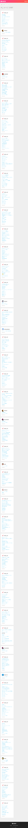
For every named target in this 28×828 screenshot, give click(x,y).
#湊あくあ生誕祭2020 (5, 314)
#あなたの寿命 (4, 776)
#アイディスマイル (5, 255)
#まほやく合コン (5, 344)
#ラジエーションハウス (6, 725)
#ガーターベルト (5, 694)
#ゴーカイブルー (5, 752)
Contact (16, 825)
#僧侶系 (3, 545)
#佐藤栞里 (3, 412)
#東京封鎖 (3, 509)
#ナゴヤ (3, 576)
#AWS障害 (4, 477)
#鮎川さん (3, 21)
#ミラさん (3, 18)
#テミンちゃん (4, 810)
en (12, 827)
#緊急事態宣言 (4, 143)
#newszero (4, 317)
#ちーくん (3, 220)
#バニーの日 (4, 166)
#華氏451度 (4, 221)
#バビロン (3, 585)
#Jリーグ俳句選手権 (5, 638)
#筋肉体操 (3, 792)
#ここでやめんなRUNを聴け (7, 395)
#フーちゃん (4, 529)
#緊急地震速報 (4, 85)
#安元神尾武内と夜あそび (6, 794)
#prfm (3, 732)
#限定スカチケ (4, 617)
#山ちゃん (3, 666)
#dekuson (5, 489)
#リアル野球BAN (5, 561)
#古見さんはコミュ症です (6, 124)
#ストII (3, 365)
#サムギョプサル (5, 619)
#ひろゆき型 (4, 50)
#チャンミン (4, 46)
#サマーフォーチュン (5, 148)
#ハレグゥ (3, 200)
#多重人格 (3, 600)
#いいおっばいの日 (5, 107)
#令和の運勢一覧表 (5, 812)
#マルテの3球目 (4, 183)
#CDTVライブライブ (5, 42)
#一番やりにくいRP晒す (6, 180)
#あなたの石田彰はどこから (7, 575)
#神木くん (3, 581)
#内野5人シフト (4, 162)
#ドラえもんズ (4, 595)
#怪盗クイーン (4, 186)
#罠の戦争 (3, 14)
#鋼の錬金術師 (4, 506)
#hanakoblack (6, 419)
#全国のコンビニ (5, 686)
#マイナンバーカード (5, 478)
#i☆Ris (3, 727)
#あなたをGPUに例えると (6, 519)
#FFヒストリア (4, 537)
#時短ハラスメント (5, 601)
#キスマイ (3, 167)
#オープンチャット (5, 639)
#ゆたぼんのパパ (5, 237)
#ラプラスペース (5, 61)
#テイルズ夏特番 (5, 199)
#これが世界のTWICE (5, 688)
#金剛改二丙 (4, 811)
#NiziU (3, 347)
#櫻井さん (3, 295)
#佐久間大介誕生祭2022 (6, 40)
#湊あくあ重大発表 (5, 104)
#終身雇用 (3, 772)
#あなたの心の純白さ (5, 769)
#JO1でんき (4, 201)
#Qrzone (3, 250)
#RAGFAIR (4, 814)
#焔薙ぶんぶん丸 (5, 663)
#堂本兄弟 (3, 286)
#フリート (3, 161)
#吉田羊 (9, 32)
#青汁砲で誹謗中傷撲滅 (6, 375)
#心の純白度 (4, 770)
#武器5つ (3, 218)
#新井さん (3, 621)
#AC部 (3, 635)
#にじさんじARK (5, 502)
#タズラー (3, 222)
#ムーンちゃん (4, 458)
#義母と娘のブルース (5, 559)
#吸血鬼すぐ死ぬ (5, 62)
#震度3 (3, 704)
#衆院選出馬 (4, 240)
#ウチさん (3, 66)
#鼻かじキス (4, 526)
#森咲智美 (3, 421)
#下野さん (3, 398)
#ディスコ (3, 724)
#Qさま (3, 481)
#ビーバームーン (5, 320)
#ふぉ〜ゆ (3, 789)
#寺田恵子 (3, 75)
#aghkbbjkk (6, 74)
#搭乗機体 (3, 90)
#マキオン (3, 510)
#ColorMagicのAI (5, 23)
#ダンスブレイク (5, 276)
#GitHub (3, 64)
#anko (5, 758)
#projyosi (5, 301)
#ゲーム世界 (4, 219)
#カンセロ (3, 17)
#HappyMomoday (5, 89)
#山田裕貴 (3, 744)
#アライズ (3, 202)
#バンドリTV (4, 565)
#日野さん (3, 366)
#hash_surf (6, 12)
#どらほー (3, 695)
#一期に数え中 (4, 142)
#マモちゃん (4, 745)
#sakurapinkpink (7, 329)
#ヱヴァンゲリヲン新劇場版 (7, 482)
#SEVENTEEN (4, 451)
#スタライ (3, 343)
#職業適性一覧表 (5, 541)
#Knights (3, 252)
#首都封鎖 (3, 508)
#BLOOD (3, 586)
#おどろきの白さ (5, 774)
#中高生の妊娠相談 (5, 455)
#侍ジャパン (4, 158)
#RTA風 (3, 620)
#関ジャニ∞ (4, 303)
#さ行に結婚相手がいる (6, 473)
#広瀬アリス (4, 711)
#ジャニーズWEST (5, 231)
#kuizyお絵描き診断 (5, 433)
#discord (3, 723)
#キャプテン (4, 705)
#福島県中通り (4, 92)
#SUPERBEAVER (5, 436)
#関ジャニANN (4, 84)
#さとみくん (4, 385)
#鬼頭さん (3, 383)
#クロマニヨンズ (5, 275)
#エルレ (3, 667)
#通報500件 (4, 483)
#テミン (3, 804)
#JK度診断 (4, 439)
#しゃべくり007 (4, 22)
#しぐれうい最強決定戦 (6, 432)
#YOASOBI (4, 268)
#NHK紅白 (3, 791)
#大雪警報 (3, 548)
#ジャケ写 (3, 203)
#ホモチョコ (4, 522)
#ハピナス (3, 147)
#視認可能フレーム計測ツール (7, 747)
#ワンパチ (3, 714)
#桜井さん (3, 319)
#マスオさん (4, 662)
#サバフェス (4, 693)
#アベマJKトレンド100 (6, 615)
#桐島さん (3, 63)
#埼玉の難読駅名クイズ (6, 527)
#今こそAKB (4, 217)
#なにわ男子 (4, 123)
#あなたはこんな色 (5, 779)
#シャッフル (4, 338)
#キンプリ (3, 402)
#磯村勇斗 (3, 649)
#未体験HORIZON (5, 658)
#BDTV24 (3, 560)
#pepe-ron (6, 674)
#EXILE (3, 257)
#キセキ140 (4, 141)
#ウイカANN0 (4, 88)
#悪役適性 (3, 578)
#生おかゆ (3, 251)
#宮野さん (3, 751)
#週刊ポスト (4, 618)
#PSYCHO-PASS (5, 358)
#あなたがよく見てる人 (6, 614)
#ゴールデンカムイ (5, 364)
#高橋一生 (3, 291)
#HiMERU (3, 348)
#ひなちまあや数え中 (5, 140)
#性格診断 (3, 232)
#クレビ (3, 381)
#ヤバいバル (4, 793)
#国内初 (3, 404)
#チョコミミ (4, 637)
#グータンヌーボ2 (5, 41)
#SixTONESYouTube (5, 659)
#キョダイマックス (5, 712)
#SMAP (3, 790)
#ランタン (3, 507)
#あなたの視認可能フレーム (7, 746)
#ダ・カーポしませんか (6, 16)
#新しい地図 (4, 342)
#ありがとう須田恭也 (5, 664)
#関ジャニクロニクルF (6, 60)
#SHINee (3, 809)
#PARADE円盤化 (5, 440)
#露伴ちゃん (4, 294)
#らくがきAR (4, 401)
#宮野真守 (3, 743)
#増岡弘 (3, 668)
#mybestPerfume (5, 731)
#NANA (3, 45)
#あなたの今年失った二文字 (7, 103)
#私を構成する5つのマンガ (6, 500)
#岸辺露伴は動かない (5, 284)
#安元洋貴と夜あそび (5, 597)
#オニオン (3, 713)
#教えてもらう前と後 (5, 235)
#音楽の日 (3, 193)
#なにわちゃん (4, 127)
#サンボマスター (5, 269)
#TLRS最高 (4, 15)
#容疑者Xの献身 (4, 318)
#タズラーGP (4, 236)
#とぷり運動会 (4, 403)
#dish (5, 464)
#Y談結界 (3, 65)
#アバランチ (4, 120)
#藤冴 (3, 492)
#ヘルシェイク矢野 (5, 636)
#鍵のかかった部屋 (5, 450)
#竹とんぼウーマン (5, 808)
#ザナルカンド (4, 540)
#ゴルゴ (3, 566)
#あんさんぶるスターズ (6, 547)
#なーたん (3, 773)
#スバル (3, 382)
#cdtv (3, 198)
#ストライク (4, 182)
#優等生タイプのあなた (6, 238)
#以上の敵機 (4, 93)
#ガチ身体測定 (4, 452)
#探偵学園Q (4, 579)
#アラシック (4, 111)
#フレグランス (4, 384)
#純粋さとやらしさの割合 (6, 599)
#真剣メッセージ (5, 130)
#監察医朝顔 (4, 616)
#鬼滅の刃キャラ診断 (5, 557)
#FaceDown (4, 454)
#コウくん (3, 604)
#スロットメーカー (5, 122)
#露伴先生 (3, 287)
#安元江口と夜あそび (5, 525)
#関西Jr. (3, 129)
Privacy (14, 825)
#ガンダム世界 (4, 91)
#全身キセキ (4, 323)
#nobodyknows (4, 577)
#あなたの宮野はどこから (6, 742)
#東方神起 (3, 43)
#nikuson (5, 30)
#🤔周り (3, 274)
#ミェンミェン (4, 431)
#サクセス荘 (4, 128)
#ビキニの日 (4, 196)
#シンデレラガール (5, 345)
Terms (11, 825)
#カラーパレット (5, 24)
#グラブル (3, 144)
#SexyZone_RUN (5, 479)
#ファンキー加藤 (5, 760)
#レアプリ (3, 696)
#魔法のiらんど (4, 256)
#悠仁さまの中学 (5, 795)
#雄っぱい (3, 112)
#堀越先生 (3, 528)
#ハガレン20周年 (5, 179)
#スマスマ (3, 598)
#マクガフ (3, 160)
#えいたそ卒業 (4, 367)
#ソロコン (3, 181)
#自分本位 (3, 239)
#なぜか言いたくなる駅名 (6, 212)
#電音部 (3, 361)
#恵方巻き (3, 518)
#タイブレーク (4, 159)
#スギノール (4, 567)
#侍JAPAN (4, 156)
